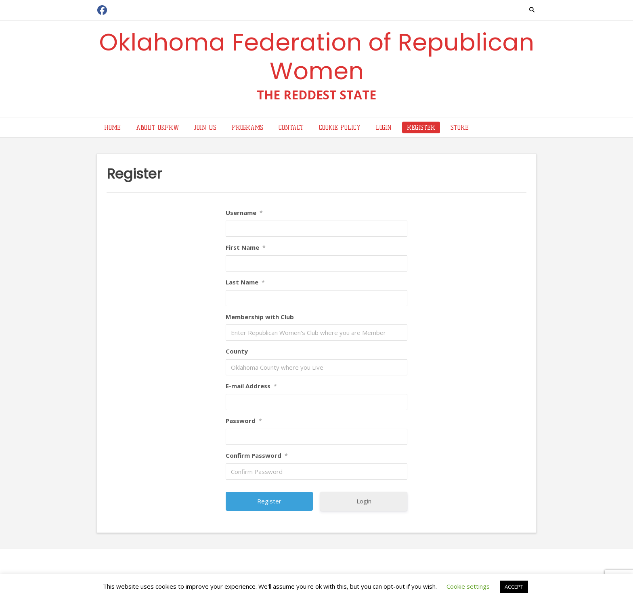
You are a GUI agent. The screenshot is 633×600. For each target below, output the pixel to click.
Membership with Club (260, 317)
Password (244, 421)
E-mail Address (251, 386)
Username (244, 212)
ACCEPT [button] (514, 586)
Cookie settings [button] (468, 586)
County (237, 351)
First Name (246, 247)
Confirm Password (257, 455)
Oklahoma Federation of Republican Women (316, 56)
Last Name (245, 282)
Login (363, 501)
